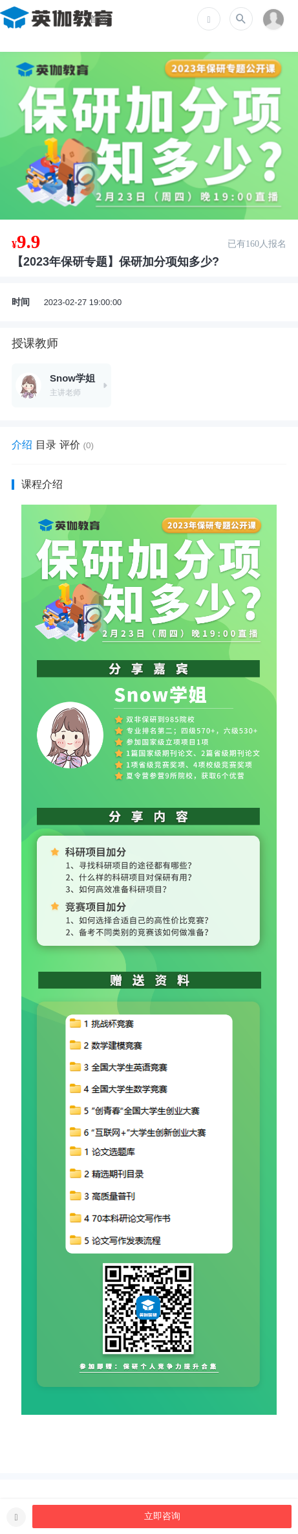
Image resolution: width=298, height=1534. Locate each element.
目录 (46, 444)
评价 (76, 444)
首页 (98, 19)
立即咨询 (162, 1516)
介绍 (22, 444)
